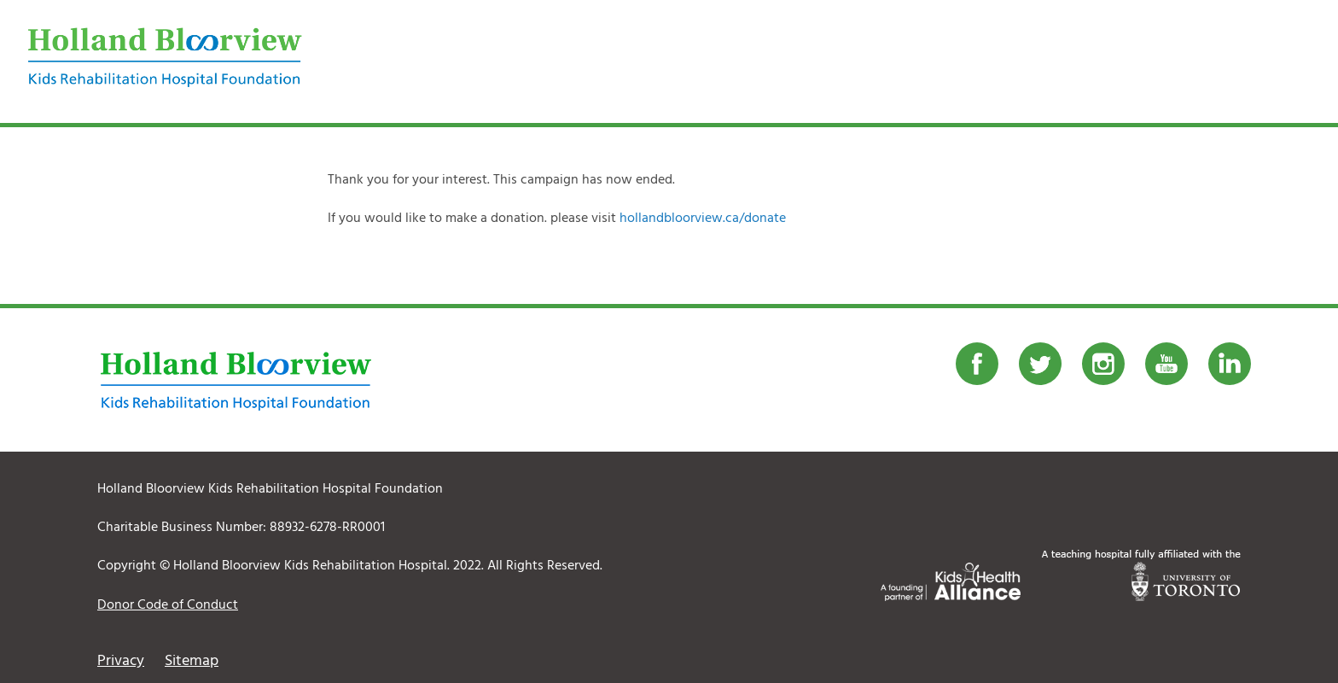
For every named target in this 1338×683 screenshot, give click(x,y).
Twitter (1040, 363)
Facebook (977, 363)
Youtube (1166, 363)
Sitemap (191, 661)
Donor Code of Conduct (167, 605)
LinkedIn (1229, 363)
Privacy (120, 661)
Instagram (1103, 363)
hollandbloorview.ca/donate (703, 218)
